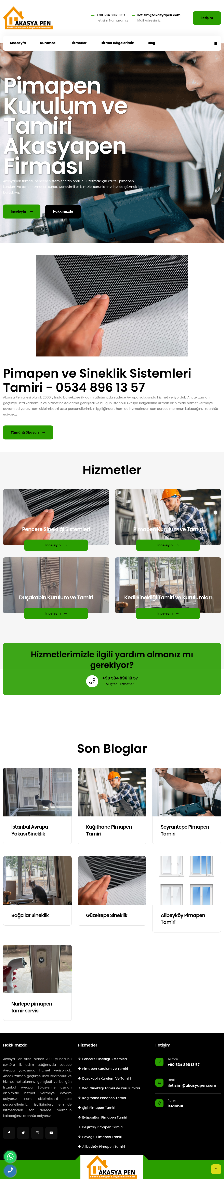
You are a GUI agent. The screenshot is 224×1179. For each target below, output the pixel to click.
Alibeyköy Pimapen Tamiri (101, 1146)
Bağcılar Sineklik (30, 915)
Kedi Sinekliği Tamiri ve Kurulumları (109, 1088)
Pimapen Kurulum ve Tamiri (103, 1068)
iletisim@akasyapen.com (159, 15)
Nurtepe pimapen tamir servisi (31, 1007)
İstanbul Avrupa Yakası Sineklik (29, 830)
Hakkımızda (63, 211)
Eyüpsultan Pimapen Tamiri (102, 1117)
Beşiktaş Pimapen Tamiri (100, 1127)
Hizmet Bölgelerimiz (117, 43)
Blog (151, 43)
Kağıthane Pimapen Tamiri (102, 1098)
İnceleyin (22, 211)
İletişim (207, 18)
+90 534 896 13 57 (111, 15)
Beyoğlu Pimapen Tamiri (100, 1137)
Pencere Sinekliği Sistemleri (102, 1059)
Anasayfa (18, 43)
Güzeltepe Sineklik (107, 915)
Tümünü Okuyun (28, 432)
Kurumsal (48, 43)
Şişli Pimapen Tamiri (96, 1107)
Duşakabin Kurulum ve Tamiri (104, 1078)
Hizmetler (78, 43)
